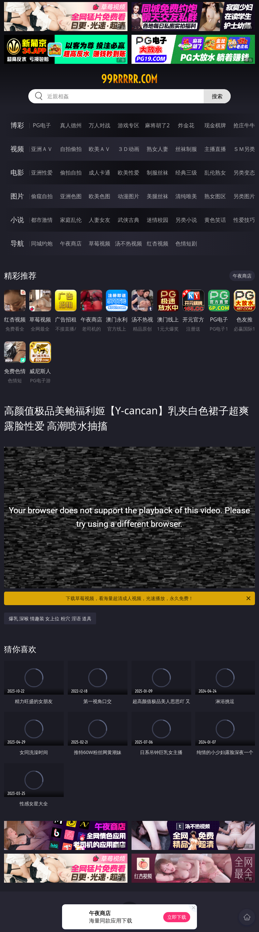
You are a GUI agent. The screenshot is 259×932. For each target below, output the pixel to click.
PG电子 (42, 125)
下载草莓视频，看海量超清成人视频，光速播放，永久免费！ (159, 598)
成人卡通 (99, 172)
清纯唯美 (186, 196)
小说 (17, 219)
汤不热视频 (128, 243)
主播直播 (215, 149)
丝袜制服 (186, 149)
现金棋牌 (215, 125)
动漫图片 (128, 196)
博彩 (17, 125)
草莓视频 (99, 243)
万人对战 (99, 125)
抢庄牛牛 (244, 125)
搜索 (217, 96)
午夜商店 (71, 243)
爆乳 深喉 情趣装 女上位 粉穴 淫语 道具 (50, 618)
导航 (17, 243)
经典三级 (186, 172)
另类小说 (186, 220)
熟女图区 (215, 196)
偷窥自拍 (42, 196)
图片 (17, 196)
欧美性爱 (128, 172)
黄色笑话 (215, 220)
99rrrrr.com (129, 79)
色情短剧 (186, 243)
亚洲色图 (71, 196)
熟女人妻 (157, 149)
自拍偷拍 (71, 149)
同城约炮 (42, 243)
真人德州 (71, 125)
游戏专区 (128, 125)
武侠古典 (128, 220)
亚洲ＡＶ (42, 149)
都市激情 (42, 220)
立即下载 (176, 917)
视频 (17, 148)
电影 (17, 172)
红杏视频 (157, 243)
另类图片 (244, 196)
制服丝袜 (157, 172)
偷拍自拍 (71, 172)
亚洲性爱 (42, 172)
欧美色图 (99, 196)
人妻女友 (99, 220)
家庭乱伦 (71, 220)
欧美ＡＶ (99, 149)
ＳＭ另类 (244, 149)
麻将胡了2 (157, 125)
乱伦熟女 (215, 172)
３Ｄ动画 (128, 149)
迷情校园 (157, 220)
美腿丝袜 (157, 196)
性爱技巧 (244, 220)
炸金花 (186, 125)
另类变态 (244, 172)
